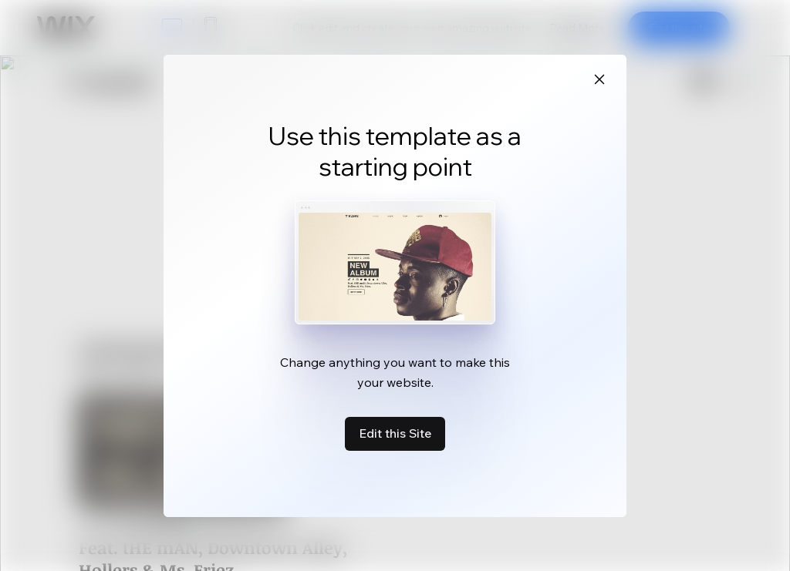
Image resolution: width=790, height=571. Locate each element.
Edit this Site (395, 433)
